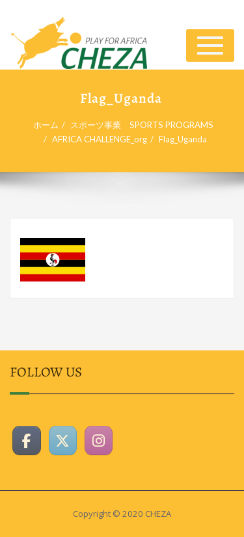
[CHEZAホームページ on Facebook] (26, 438)
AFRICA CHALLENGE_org (103, 139)
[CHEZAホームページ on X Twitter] (63, 438)
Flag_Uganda (187, 139)
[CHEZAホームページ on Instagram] (99, 438)
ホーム (49, 125)
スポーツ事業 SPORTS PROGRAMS (145, 125)
